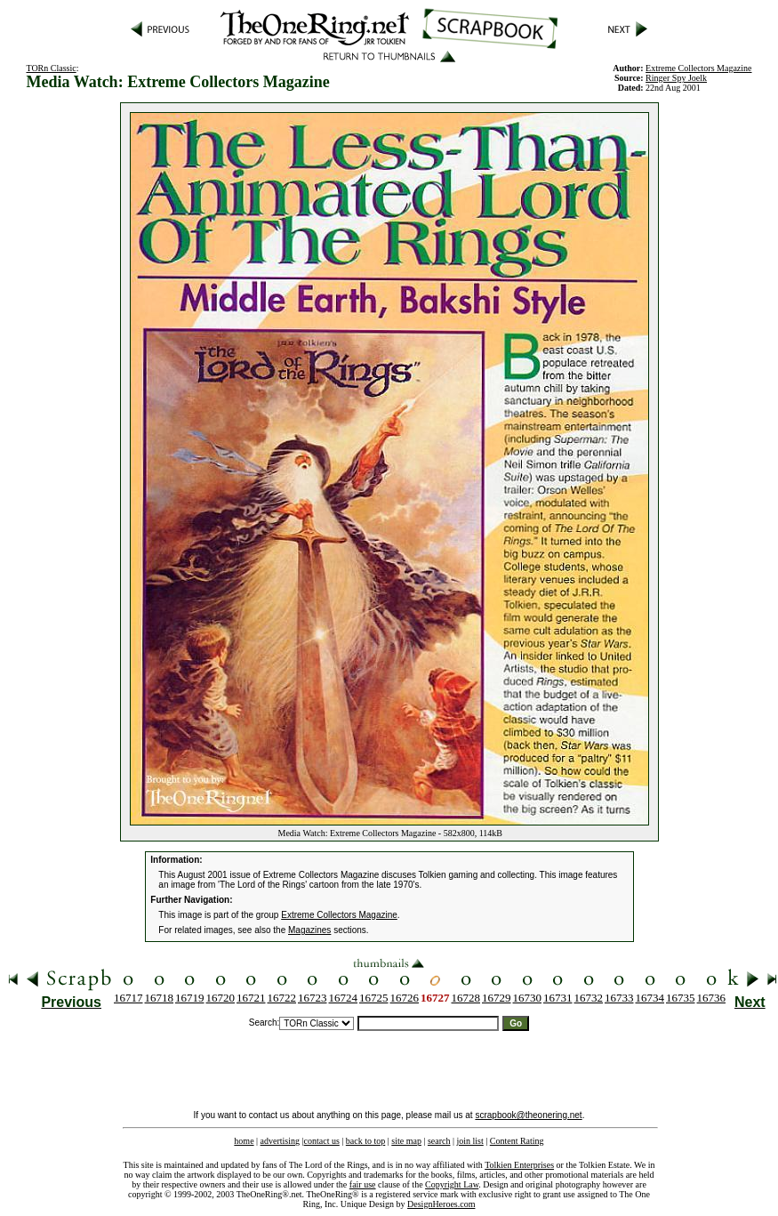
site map (406, 1141)
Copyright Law (451, 1184)
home (243, 1141)
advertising (280, 1141)
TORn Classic (51, 68)
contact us (322, 1141)
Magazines (309, 930)
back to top (365, 1141)
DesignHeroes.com (441, 1204)
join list (469, 1141)
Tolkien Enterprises (519, 1165)
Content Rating (517, 1141)
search (439, 1141)
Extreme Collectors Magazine (339, 915)
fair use (362, 1184)
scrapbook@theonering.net (528, 1115)
